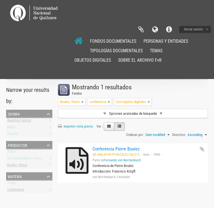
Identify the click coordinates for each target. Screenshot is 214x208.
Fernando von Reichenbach (122, 160)
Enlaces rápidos (169, 30)
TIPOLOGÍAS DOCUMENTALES (116, 50)
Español (12, 135)
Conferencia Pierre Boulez (116, 149)
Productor (17, 145)
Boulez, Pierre (17, 166)
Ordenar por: (135, 135)
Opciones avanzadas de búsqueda (133, 113)
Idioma (155, 30)
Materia (15, 176)
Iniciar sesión (193, 29)
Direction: (179, 135)
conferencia (15, 190)
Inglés (11, 128)
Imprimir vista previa (75, 126)
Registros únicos (19, 121)
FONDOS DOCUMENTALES (113, 41)
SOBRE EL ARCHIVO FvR (140, 60)
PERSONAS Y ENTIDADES (166, 41)
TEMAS (156, 50)
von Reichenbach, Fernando (26, 159)
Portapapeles (141, 30)
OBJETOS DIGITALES (92, 60)
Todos (11, 152)
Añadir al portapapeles (202, 149)
